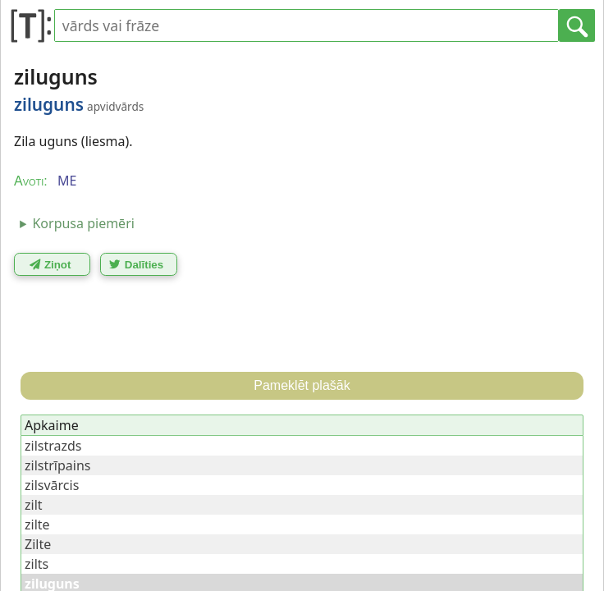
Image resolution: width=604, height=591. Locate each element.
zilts (36, 564)
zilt (34, 505)
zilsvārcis (52, 485)
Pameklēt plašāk (302, 385)
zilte (37, 524)
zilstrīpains (57, 465)
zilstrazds (53, 446)
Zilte (38, 544)
